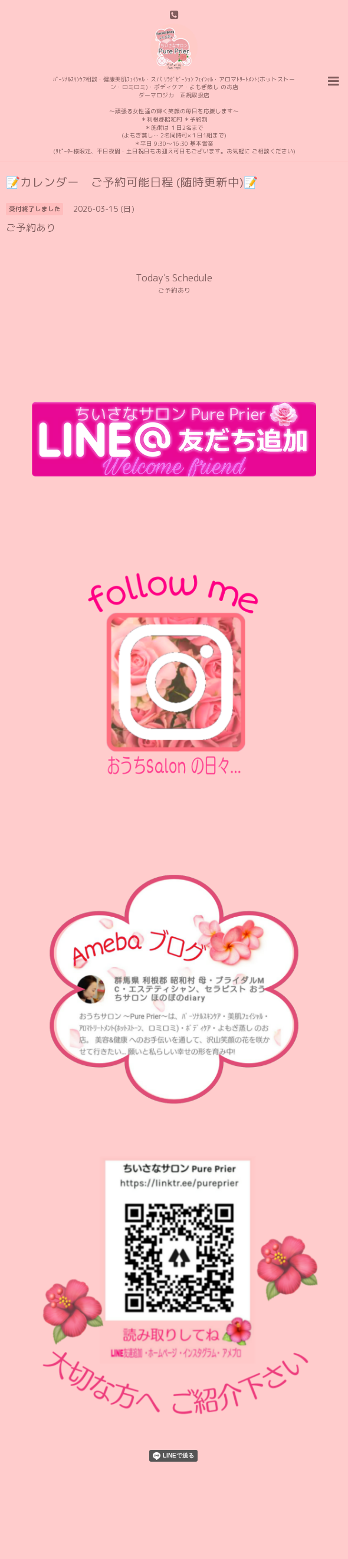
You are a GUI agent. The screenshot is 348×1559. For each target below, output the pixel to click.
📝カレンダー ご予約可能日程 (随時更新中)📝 (132, 182)
